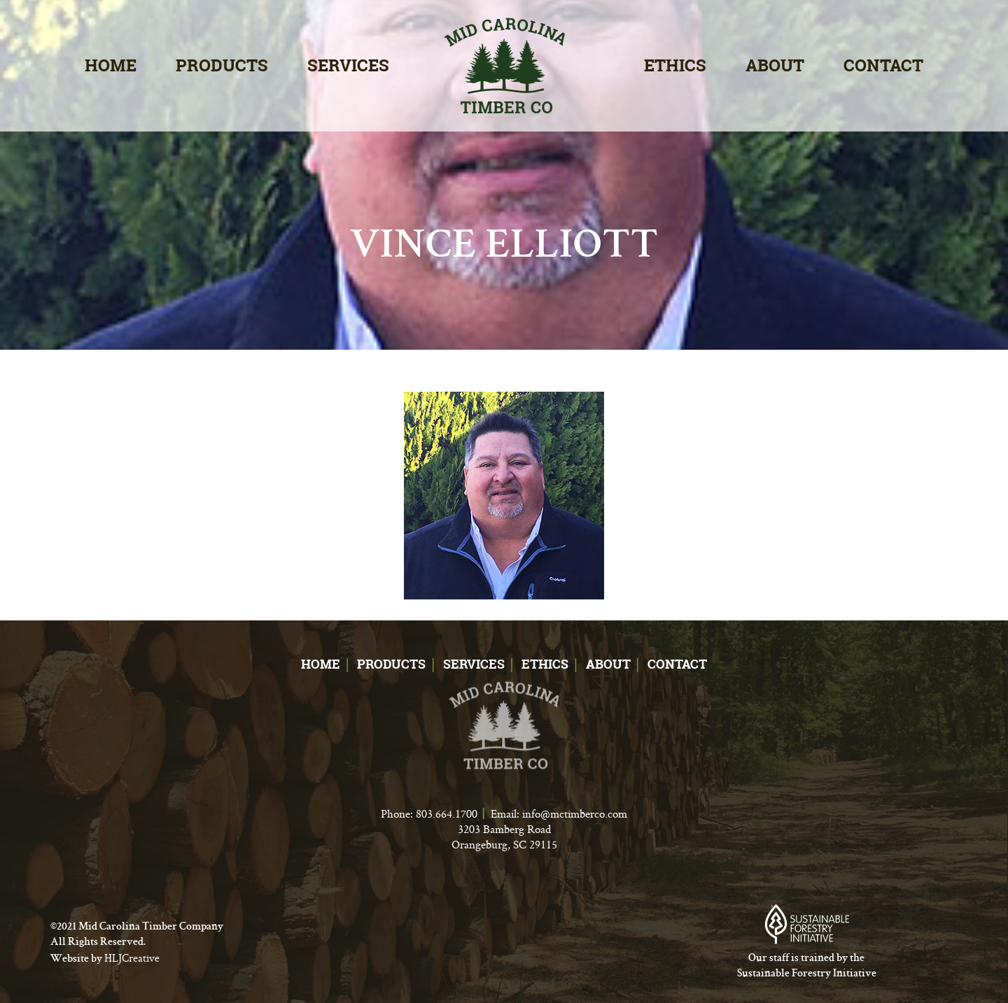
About (775, 65)
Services (348, 65)
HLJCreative (132, 958)
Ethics (675, 65)
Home (110, 65)
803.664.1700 (446, 813)
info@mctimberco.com (574, 813)
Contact (883, 65)
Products (222, 65)
